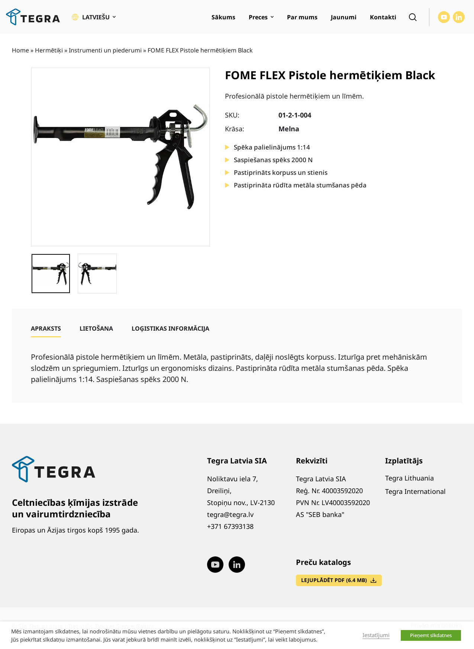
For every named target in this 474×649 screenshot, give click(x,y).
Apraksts (46, 328)
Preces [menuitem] (258, 17)
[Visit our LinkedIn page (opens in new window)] (459, 17)
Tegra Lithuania (409, 477)
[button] (94, 17)
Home (20, 50)
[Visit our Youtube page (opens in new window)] (444, 17)
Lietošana (96, 328)
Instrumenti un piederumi (105, 50)
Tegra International (415, 491)
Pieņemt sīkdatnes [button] (431, 635)
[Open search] (412, 17)
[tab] (46, 328)
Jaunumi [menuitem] (344, 17)
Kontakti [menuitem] (383, 17)
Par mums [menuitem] (302, 17)
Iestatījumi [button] (376, 635)
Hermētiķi (49, 50)
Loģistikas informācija (170, 328)
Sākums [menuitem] (223, 17)
